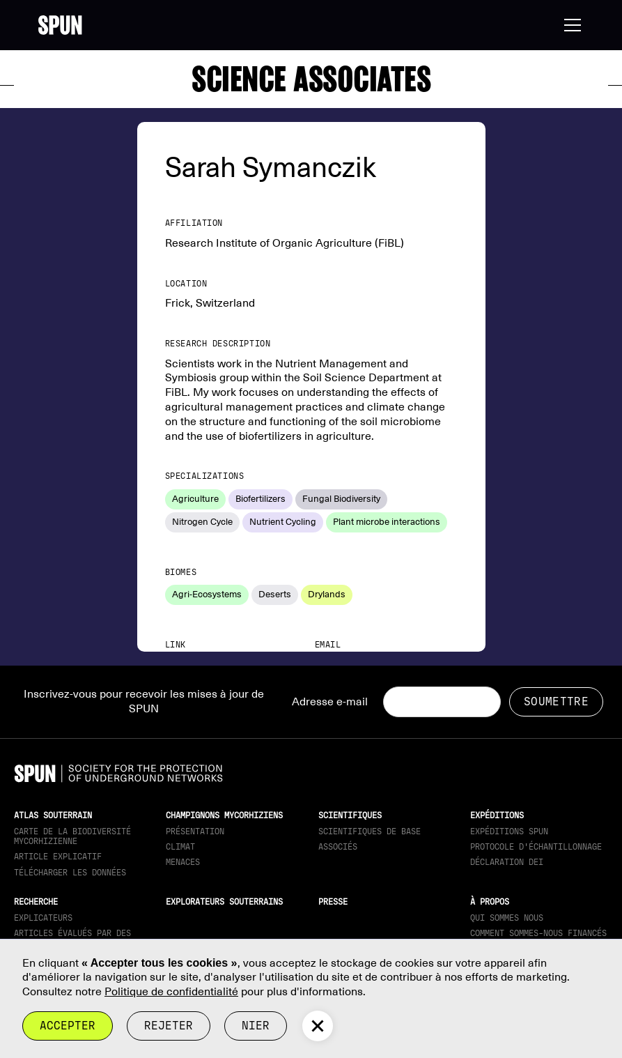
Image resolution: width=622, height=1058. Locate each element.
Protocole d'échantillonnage (536, 847)
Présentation (195, 831)
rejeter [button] (168, 1025)
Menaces (183, 862)
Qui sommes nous (506, 918)
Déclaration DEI (506, 862)
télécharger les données (70, 872)
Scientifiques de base (369, 831)
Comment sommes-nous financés (538, 933)
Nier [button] (256, 1025)
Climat (180, 847)
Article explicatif (58, 856)
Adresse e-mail (330, 702)
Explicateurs (43, 918)
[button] (570, 25)
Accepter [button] (67, 1025)
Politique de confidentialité (171, 992)
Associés (337, 847)
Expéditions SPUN (509, 831)
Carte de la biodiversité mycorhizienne (72, 836)
